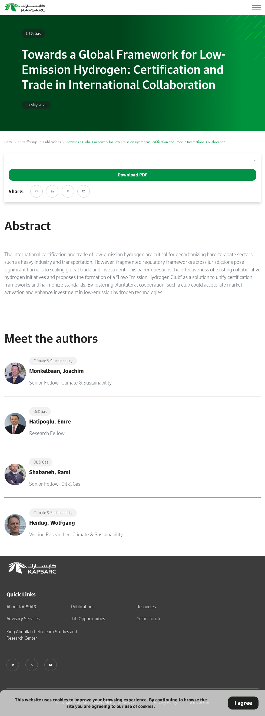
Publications (52, 142)
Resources (146, 606)
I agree (243, 703)
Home (8, 142)
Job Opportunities (88, 618)
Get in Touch (148, 618)
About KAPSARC (21, 606)
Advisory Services (22, 618)
